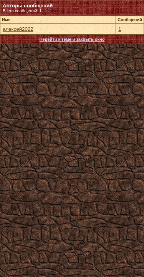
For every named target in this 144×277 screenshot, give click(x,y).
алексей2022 (18, 29)
